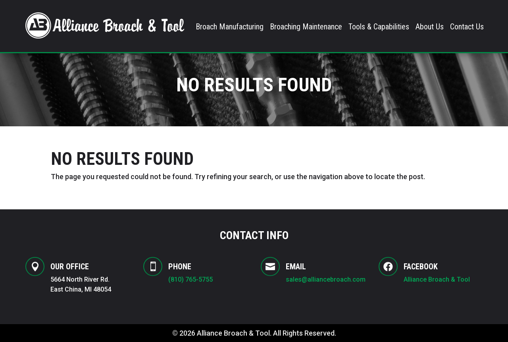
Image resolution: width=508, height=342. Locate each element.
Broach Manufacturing (230, 27)
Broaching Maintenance (306, 27)
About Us (430, 27)
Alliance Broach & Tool (437, 279)
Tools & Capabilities (378, 27)
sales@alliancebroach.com (326, 279)
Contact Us (467, 27)
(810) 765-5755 (190, 279)
